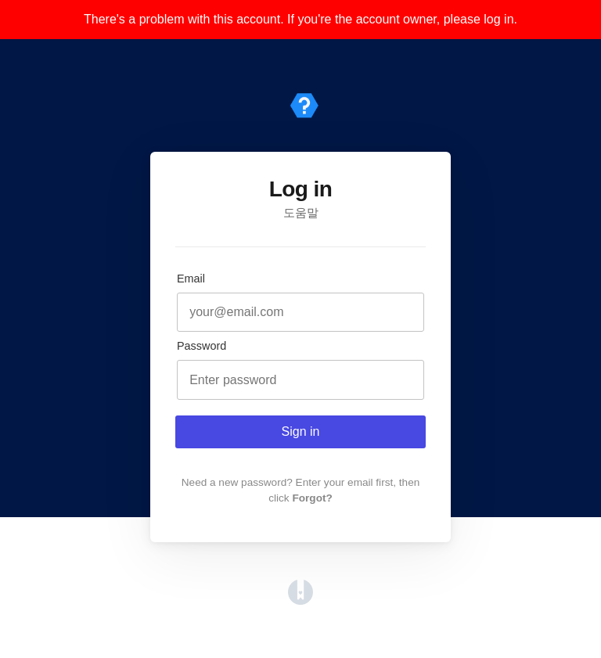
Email (191, 278)
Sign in (301, 431)
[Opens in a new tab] (300, 600)
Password (201, 346)
